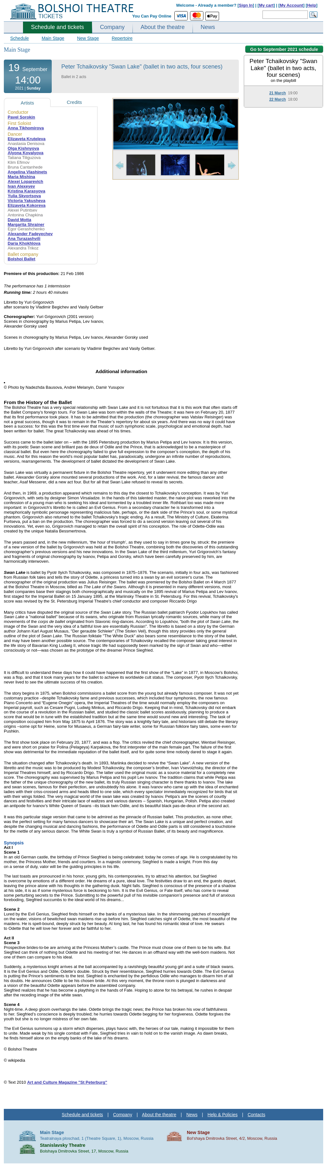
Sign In (246, 5)
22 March (277, 99)
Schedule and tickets (57, 27)
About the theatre (163, 27)
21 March (277, 93)
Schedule (19, 38)
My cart (266, 5)
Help (311, 5)
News (208, 27)
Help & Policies (223, 1114)
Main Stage (53, 38)
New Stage (88, 38)
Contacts (256, 1114)
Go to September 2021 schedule (284, 49)
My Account (291, 5)
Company (112, 27)
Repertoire (122, 38)
